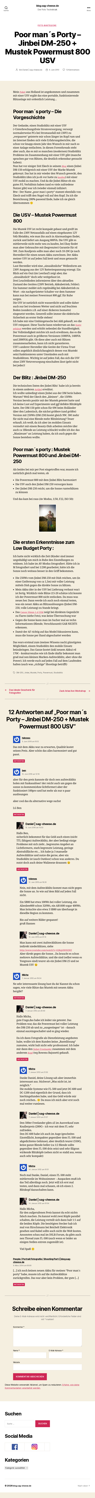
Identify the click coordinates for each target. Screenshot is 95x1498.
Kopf (30, 1058)
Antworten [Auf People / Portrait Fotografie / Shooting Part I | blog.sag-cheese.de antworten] (19, 1290)
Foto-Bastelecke (47, 26)
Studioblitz (59, 677)
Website (16, 1368)
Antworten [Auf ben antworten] (19, 820)
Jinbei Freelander (43, 1054)
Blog (64, 167)
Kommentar (18, 1333)
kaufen (62, 178)
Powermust (49, 677)
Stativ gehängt (21, 329)
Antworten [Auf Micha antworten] (19, 1003)
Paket (23, 92)
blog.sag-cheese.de (47, 6)
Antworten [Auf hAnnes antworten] (19, 766)
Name (16, 1356)
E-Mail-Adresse (56, 1356)
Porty (40, 677)
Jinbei (27, 677)
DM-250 (20, 677)
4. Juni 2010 (54, 70)
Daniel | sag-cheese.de (32, 70)
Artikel (39, 394)
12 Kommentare (73, 70)
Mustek (34, 677)
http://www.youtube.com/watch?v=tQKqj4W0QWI (49, 955)
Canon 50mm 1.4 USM (33, 616)
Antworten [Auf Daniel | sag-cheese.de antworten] (22, 875)
